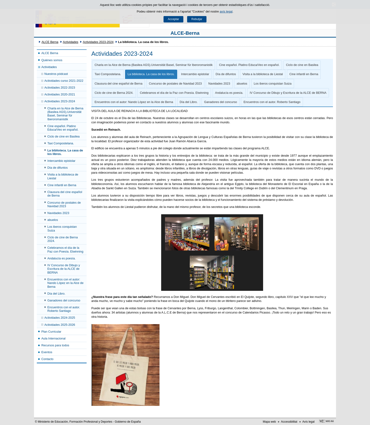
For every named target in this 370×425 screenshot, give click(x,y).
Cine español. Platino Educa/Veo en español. (63, 127)
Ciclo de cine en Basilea (63, 136)
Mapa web (269, 421)
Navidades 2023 (58, 213)
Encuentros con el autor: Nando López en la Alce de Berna (65, 283)
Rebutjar (196, 19)
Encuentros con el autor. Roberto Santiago (63, 309)
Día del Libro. (56, 293)
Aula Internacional (53, 338)
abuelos (52, 220)
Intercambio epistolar (61, 161)
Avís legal (308, 421)
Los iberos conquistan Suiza (62, 228)
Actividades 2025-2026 (59, 324)
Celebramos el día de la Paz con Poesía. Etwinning (65, 249)
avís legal (226, 11)
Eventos (46, 352)
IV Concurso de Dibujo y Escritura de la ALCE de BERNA (63, 268)
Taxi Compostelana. (60, 143)
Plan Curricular (51, 331)
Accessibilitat (289, 421)
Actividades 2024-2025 (59, 317)
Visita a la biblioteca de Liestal (62, 176)
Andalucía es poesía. (61, 258)
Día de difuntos (57, 167)
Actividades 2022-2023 (59, 87)
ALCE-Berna (185, 33)
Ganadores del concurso (63, 300)
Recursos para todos (55, 345)
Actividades (70, 42)
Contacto (47, 359)
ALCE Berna (50, 42)
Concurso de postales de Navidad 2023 (64, 204)
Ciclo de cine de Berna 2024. (62, 239)
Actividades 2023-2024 (98, 42)
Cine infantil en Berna (61, 185)
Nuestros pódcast (56, 74)
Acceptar (173, 19)
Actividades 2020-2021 (59, 94)
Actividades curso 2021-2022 (63, 80)
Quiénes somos (51, 60)
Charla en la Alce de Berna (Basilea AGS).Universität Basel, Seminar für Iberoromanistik (65, 114)
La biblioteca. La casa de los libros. (65, 152)
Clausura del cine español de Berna (64, 193)
